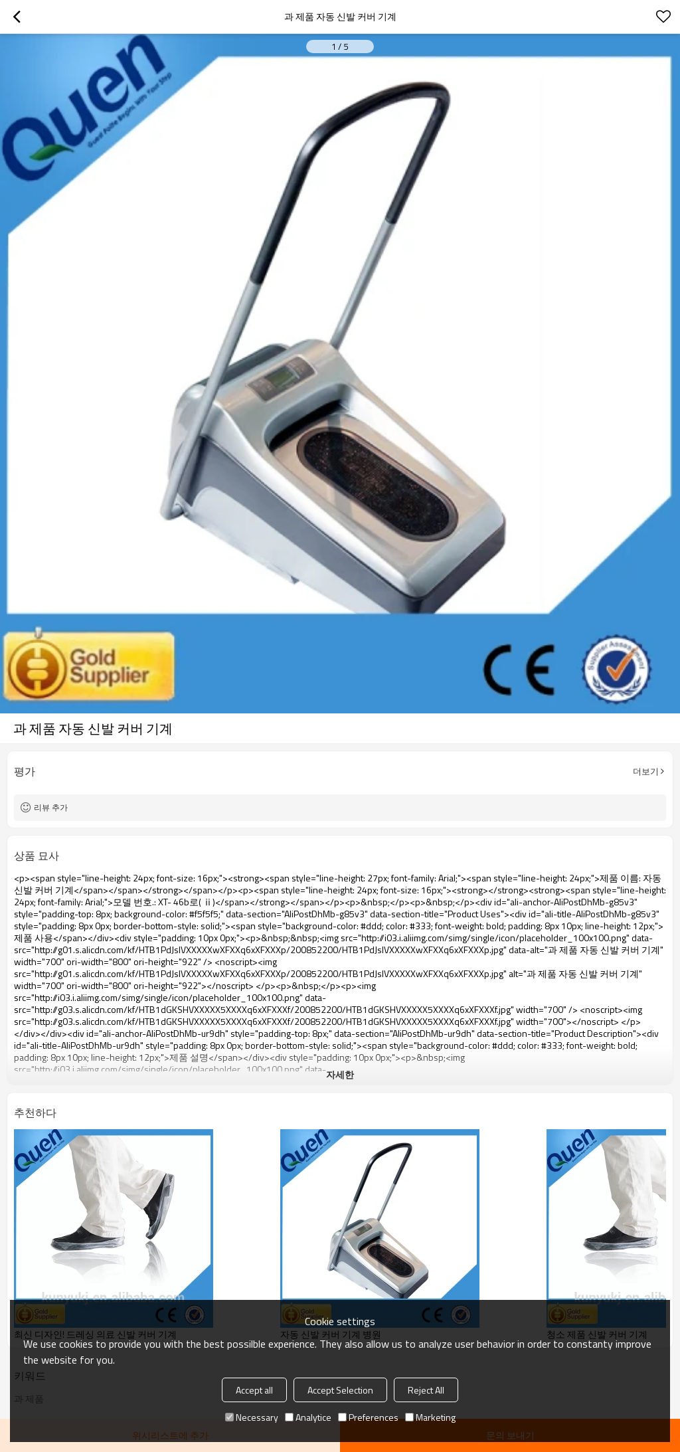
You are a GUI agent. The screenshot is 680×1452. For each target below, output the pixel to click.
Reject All (426, 1390)
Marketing (430, 1417)
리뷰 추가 (51, 807)
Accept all (254, 1390)
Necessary (251, 1417)
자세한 (340, 1074)
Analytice (308, 1417)
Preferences (368, 1417)
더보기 (646, 771)
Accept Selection (340, 1390)
